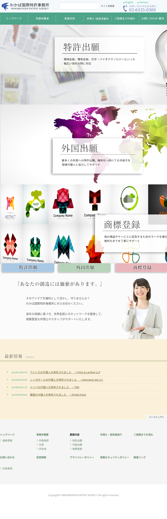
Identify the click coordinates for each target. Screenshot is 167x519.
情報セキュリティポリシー (114, 457)
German (143, 2)
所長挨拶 (44, 440)
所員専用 (7, 468)
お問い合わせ (7, 457)
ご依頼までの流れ (143, 434)
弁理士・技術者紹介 (111, 434)
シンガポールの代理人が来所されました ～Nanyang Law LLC (66, 380)
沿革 (41, 444)
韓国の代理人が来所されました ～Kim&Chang (58, 395)
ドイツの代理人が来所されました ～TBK (54, 387)
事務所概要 (42, 434)
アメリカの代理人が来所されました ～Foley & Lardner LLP (65, 372)
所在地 (42, 448)
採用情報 (41, 457)
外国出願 (77, 444)
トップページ (7, 434)
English (128, 2)
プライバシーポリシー (82, 457)
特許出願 (77, 440)
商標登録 (77, 448)
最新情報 (7, 440)
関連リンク (140, 457)
